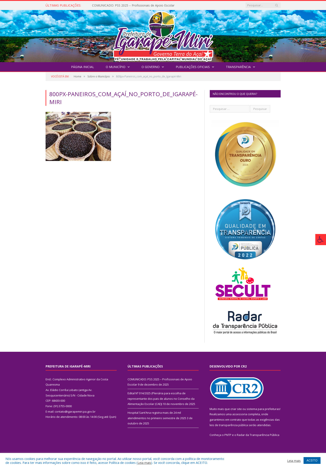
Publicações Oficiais (193, 67)
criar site (236, 409)
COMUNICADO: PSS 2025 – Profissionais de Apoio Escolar (133, 5)
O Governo (151, 67)
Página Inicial (82, 67)
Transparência (238, 67)
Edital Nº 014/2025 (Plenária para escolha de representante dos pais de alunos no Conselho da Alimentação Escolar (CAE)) (161, 398)
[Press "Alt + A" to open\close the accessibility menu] (320, 239)
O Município (115, 67)
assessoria (239, 414)
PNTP (227, 435)
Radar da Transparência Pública (258, 435)
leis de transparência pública (229, 425)
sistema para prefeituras (263, 409)
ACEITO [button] (312, 460)
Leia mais (144, 462)
